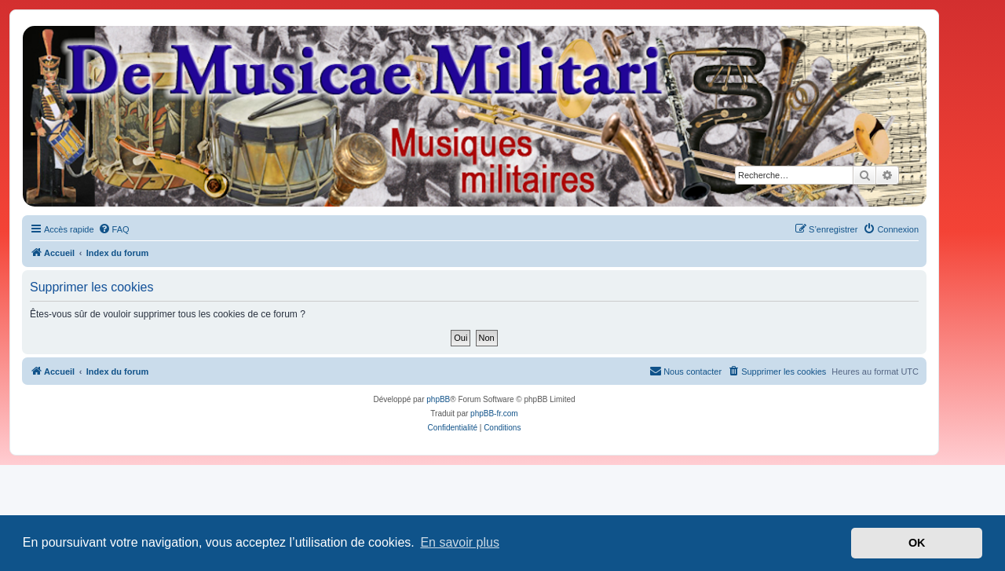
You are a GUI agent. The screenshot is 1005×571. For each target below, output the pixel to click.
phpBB (438, 399)
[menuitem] (114, 229)
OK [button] (917, 542)
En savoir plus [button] (459, 542)
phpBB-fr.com (494, 413)
